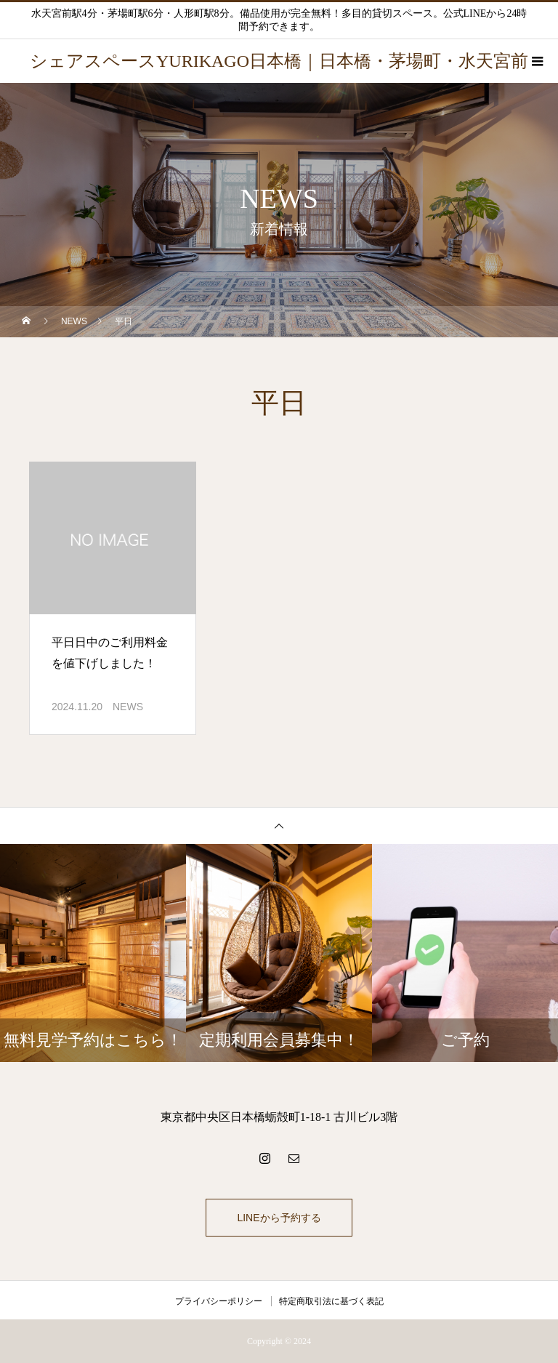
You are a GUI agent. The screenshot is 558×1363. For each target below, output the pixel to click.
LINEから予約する (278, 1217)
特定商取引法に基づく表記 (331, 1301)
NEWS (128, 706)
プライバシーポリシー (218, 1301)
